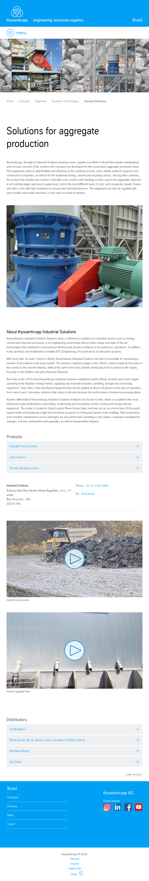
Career (11, 824)
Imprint (75, 863)
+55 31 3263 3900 (96, 485)
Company (24, 101)
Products (12, 806)
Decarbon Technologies (65, 101)
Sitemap (74, 859)
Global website (111, 801)
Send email (85, 493)
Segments (41, 101)
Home (10, 101)
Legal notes (74, 868)
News (10, 815)
